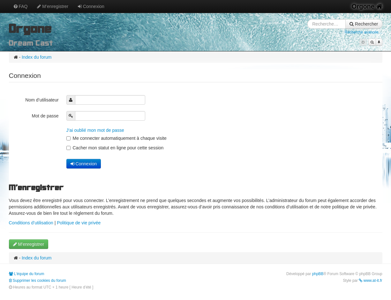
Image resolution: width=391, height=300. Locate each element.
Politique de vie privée (79, 222)
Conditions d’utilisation (31, 222)
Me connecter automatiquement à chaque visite (116, 138)
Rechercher (364, 23)
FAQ (21, 6)
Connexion (91, 6)
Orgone (367, 6)
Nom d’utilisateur (42, 99)
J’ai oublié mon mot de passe (95, 130)
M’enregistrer (52, 6)
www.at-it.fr (370, 280)
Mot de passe (46, 115)
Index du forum (36, 57)
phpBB (318, 274)
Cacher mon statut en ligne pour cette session (115, 147)
